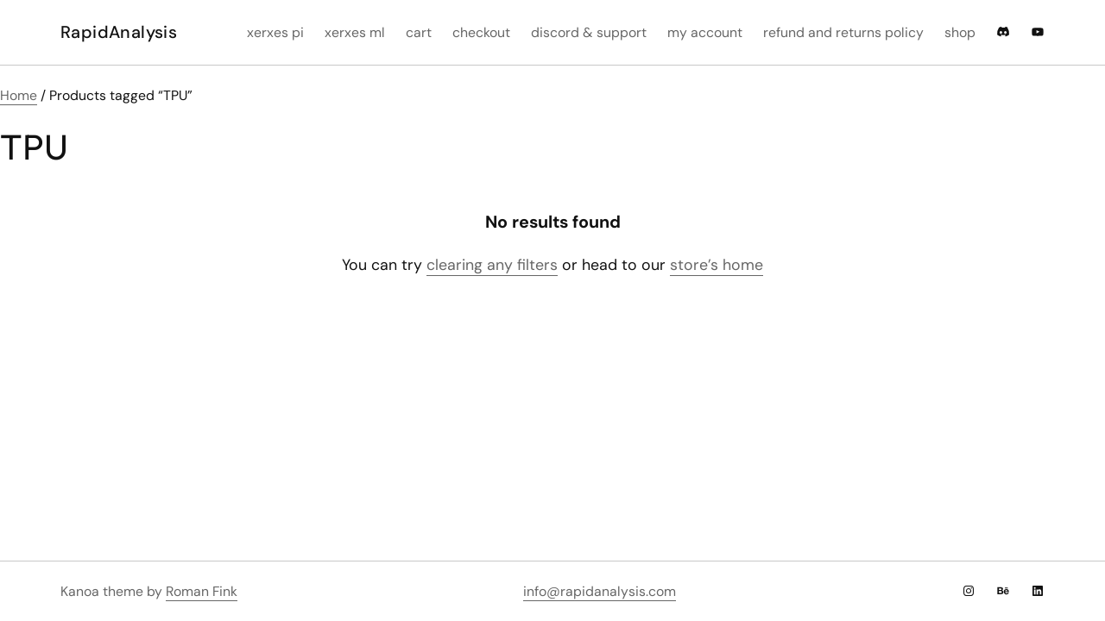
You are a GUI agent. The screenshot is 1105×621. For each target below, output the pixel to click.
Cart (419, 32)
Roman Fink (201, 591)
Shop (960, 32)
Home (18, 95)
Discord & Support (589, 32)
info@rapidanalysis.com (599, 591)
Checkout (481, 32)
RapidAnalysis (118, 32)
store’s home (716, 264)
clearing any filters (492, 264)
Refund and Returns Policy (843, 32)
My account (704, 32)
